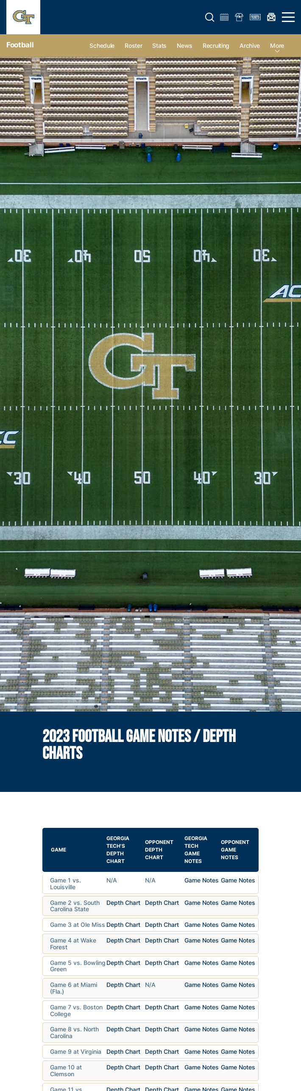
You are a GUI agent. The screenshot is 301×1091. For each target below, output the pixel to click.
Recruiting (216, 45)
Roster (133, 45)
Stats (159, 45)
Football (19, 45)
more (277, 45)
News (184, 45)
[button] (210, 17)
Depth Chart (123, 902)
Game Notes (201, 880)
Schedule (101, 45)
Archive (250, 45)
